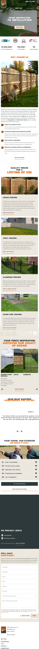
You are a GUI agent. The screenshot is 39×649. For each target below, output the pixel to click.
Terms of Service (33, 611)
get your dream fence (19, 483)
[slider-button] (37, 1)
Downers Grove (5, 648)
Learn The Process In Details (19, 489)
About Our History (19, 157)
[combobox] (19, 596)
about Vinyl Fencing (8, 251)
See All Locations (20, 543)
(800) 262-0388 (10, 635)
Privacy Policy (6, 612)
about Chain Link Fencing (9, 327)
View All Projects (19, 389)
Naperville (3, 646)
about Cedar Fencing (8, 212)
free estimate (19, 27)
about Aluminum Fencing (9, 288)
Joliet (2, 643)
